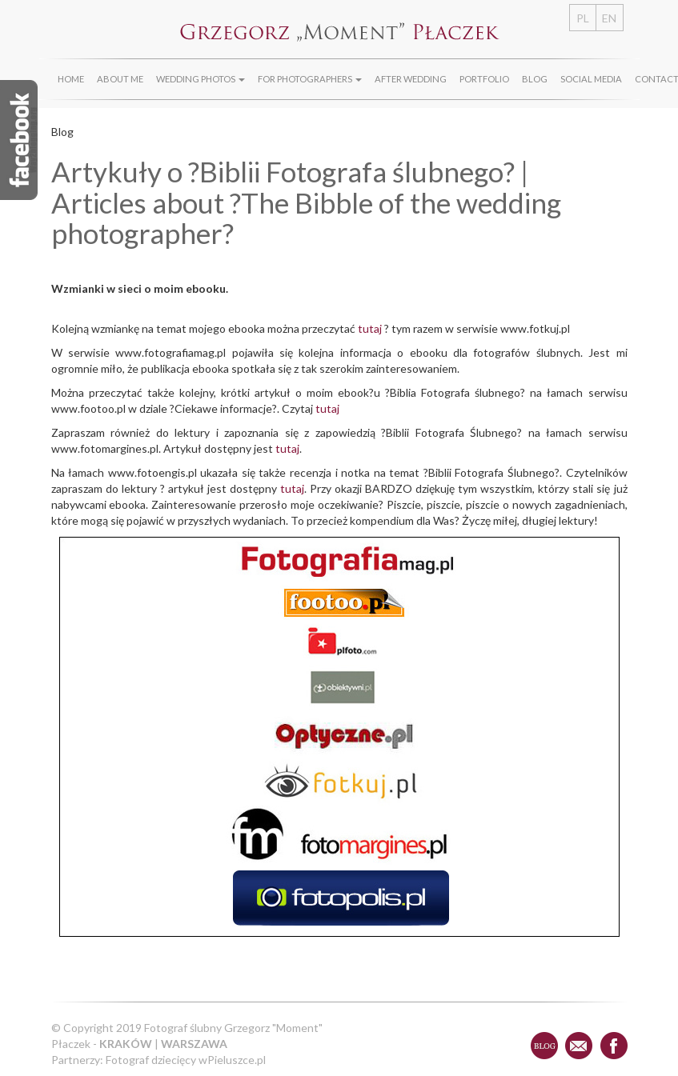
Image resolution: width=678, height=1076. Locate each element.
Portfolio (484, 79)
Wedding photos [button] (200, 79)
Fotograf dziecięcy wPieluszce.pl (186, 1059)
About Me (120, 79)
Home (71, 79)
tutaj (370, 328)
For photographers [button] (310, 79)
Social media (591, 79)
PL (582, 18)
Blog (535, 79)
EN (609, 18)
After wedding (411, 79)
